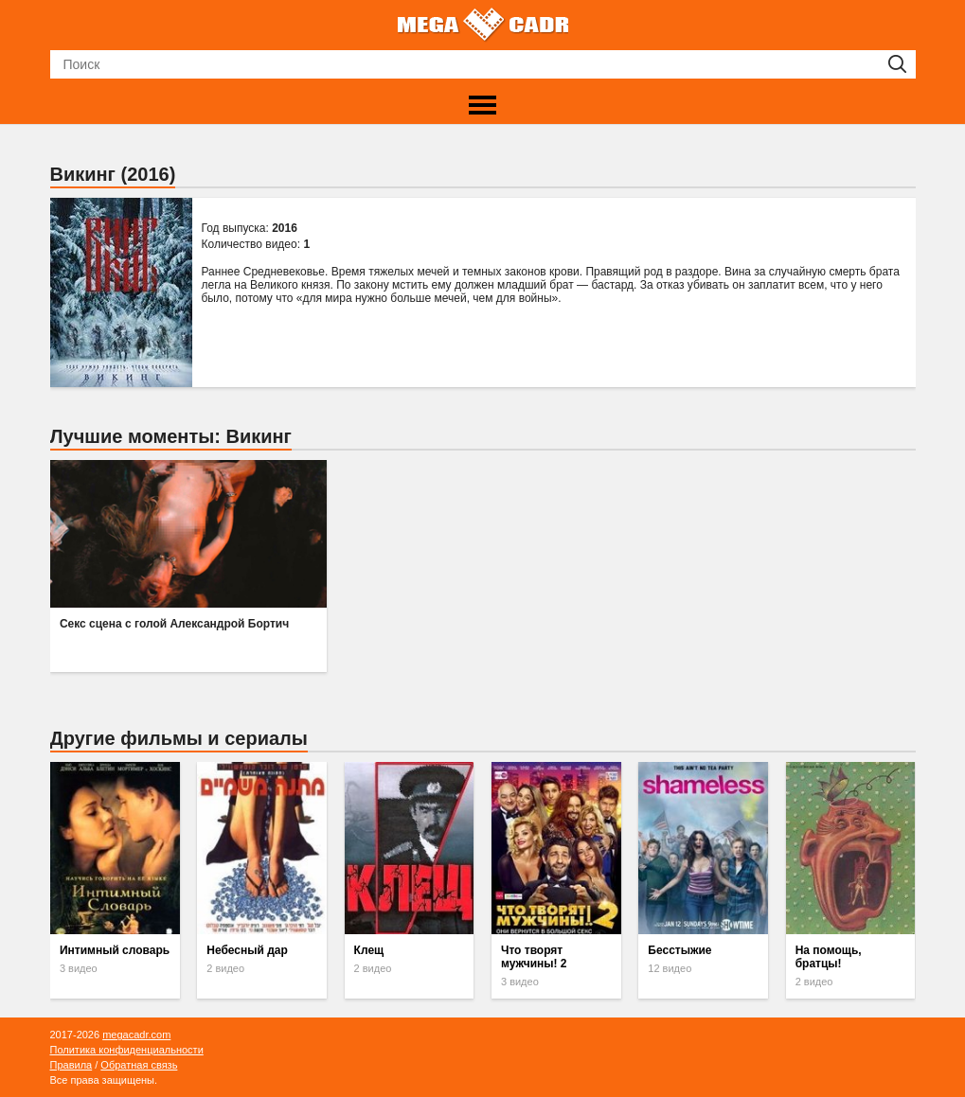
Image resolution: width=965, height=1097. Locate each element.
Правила (71, 1064)
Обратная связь (138, 1064)
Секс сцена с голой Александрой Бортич (174, 623)
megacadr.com (136, 1034)
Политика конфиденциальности (127, 1049)
